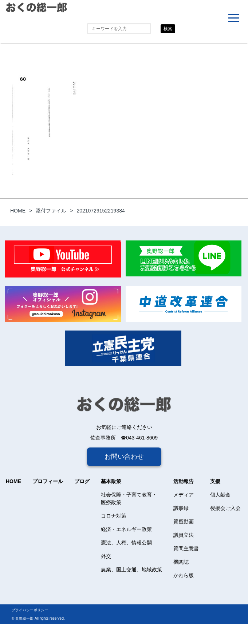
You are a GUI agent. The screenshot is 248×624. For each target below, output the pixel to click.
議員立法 (183, 535)
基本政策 (111, 481)
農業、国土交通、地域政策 (131, 569)
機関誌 (181, 562)
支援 (215, 481)
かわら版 (183, 575)
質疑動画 (183, 521)
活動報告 (183, 481)
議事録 (181, 508)
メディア (183, 495)
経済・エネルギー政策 (126, 529)
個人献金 (220, 495)
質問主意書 (186, 548)
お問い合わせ (124, 456)
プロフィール (47, 481)
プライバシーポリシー (30, 610)
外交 (106, 556)
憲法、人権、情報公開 (126, 543)
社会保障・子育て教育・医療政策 (129, 498)
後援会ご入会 (225, 508)
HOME (13, 481)
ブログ (82, 481)
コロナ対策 (113, 516)
